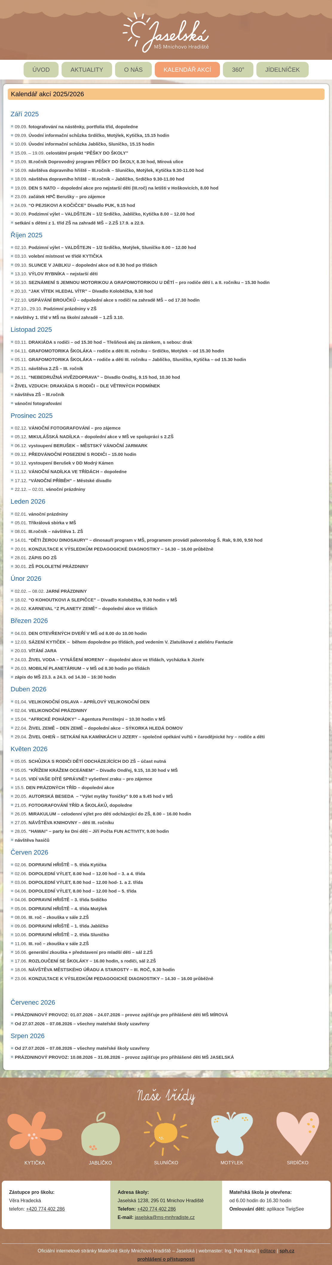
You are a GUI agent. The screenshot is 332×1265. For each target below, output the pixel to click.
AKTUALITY (87, 69)
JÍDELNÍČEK (282, 69)
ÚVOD (41, 69)
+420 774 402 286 (45, 1208)
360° (238, 69)
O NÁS (133, 69)
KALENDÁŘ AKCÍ (187, 69)
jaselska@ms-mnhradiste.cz (165, 1217)
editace (268, 1250)
